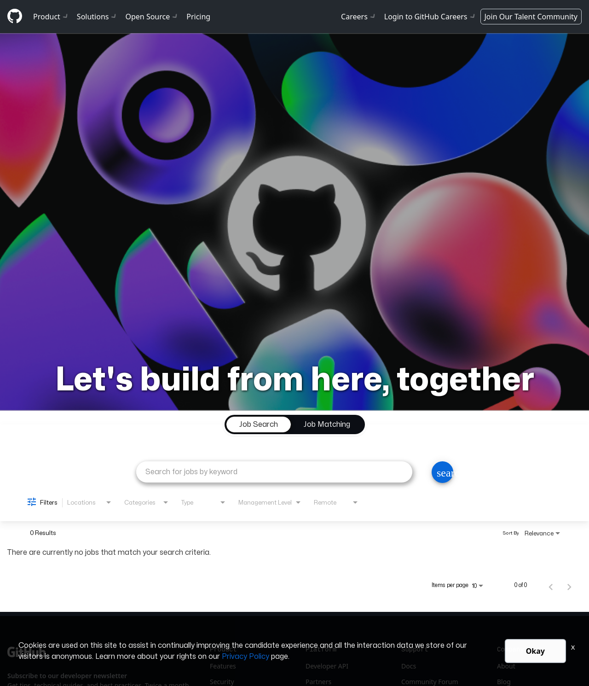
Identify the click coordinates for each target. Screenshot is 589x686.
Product (51, 17)
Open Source (152, 17)
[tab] (258, 424)
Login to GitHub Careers (430, 17)
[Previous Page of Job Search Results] (551, 585)
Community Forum (429, 681)
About (506, 666)
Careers (359, 17)
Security (222, 681)
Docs (408, 666)
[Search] (442, 472)
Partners (318, 681)
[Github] (14, 16)
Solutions (97, 17)
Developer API (327, 666)
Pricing (198, 17)
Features (223, 666)
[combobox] (274, 472)
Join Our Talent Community (531, 17)
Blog (504, 681)
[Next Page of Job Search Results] (569, 585)
